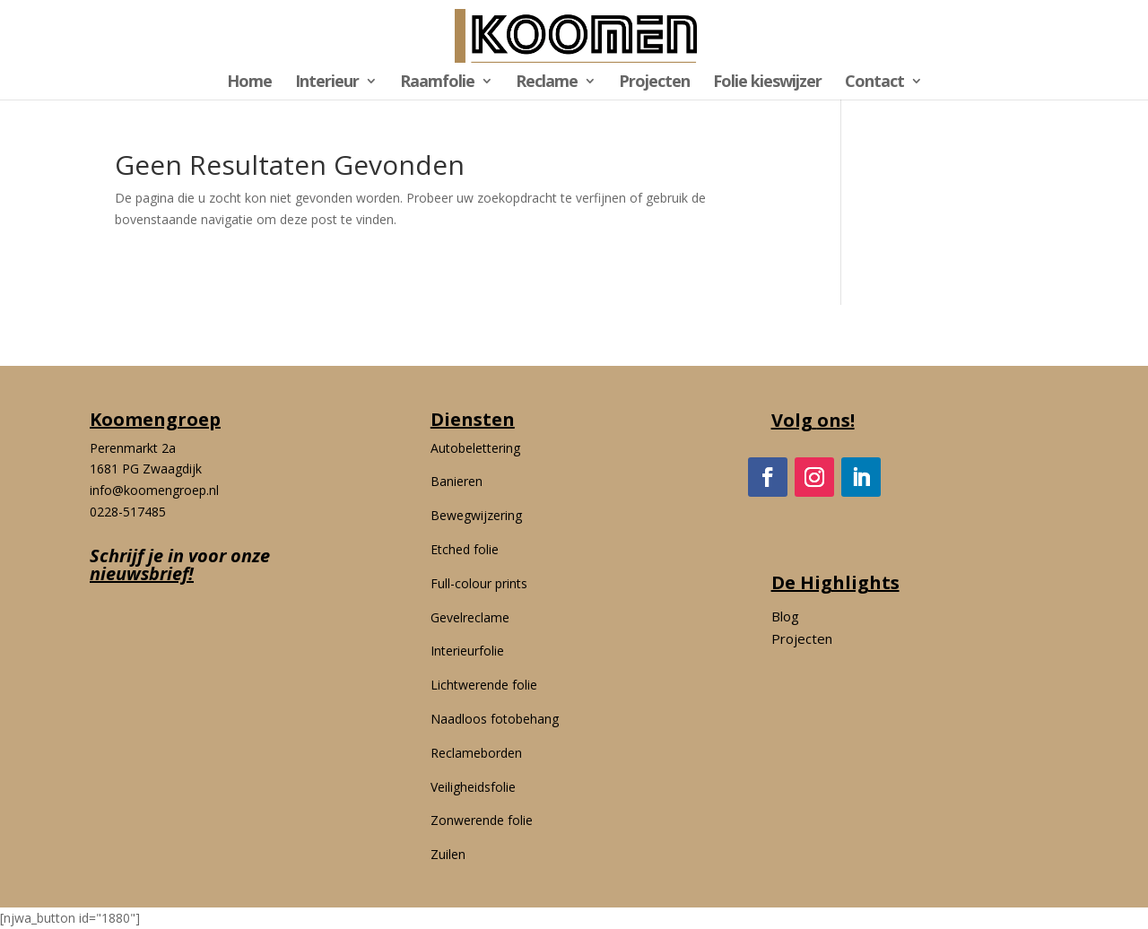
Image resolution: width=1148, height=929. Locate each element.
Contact (874, 82)
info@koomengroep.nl (154, 490)
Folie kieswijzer (767, 82)
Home (249, 82)
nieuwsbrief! (142, 573)
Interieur (327, 82)
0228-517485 (128, 511)
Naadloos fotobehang (494, 718)
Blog (785, 616)
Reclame (547, 82)
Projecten (654, 82)
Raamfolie (437, 82)
